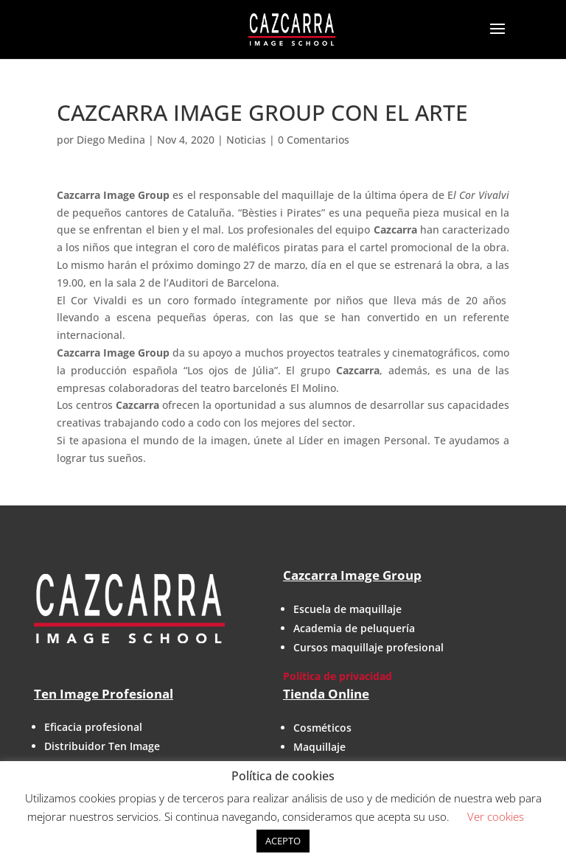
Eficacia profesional (93, 727)
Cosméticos (322, 728)
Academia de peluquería (354, 628)
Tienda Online (326, 693)
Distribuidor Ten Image (102, 746)
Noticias (246, 140)
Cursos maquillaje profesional (368, 647)
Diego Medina (111, 140)
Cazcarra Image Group (352, 575)
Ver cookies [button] (495, 816)
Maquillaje (319, 747)
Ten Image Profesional (103, 693)
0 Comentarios (313, 140)
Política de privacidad (337, 676)
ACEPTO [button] (283, 840)
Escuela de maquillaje (347, 609)
